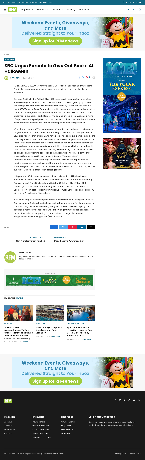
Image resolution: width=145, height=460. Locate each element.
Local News (9, 59)
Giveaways (71, 9)
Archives (25, 2)
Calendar (57, 9)
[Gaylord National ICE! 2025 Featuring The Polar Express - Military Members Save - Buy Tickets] (49, 280)
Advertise (33, 2)
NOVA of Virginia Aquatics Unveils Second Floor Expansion (49, 330)
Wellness (8, 324)
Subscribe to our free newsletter (103, 422)
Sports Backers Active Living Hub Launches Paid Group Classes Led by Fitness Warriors (79, 331)
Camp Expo (42, 2)
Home (6, 55)
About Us (6, 2)
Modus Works (58, 454)
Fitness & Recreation (75, 324)
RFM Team (16, 78)
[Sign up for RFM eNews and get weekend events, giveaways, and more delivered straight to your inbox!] (72, 32)
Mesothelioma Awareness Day (69, 241)
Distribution (15, 2)
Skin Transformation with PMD (30, 241)
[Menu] (5, 9)
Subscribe (132, 9)
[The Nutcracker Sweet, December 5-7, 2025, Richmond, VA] (122, 168)
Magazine (27, 9)
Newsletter (84, 9)
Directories (42, 9)
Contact (51, 2)
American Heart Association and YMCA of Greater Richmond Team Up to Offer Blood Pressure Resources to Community (18, 333)
